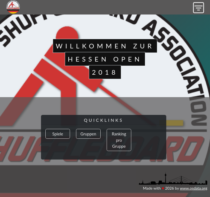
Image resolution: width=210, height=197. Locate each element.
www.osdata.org (193, 188)
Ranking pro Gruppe (119, 140)
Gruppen (88, 133)
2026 (169, 188)
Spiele (57, 133)
